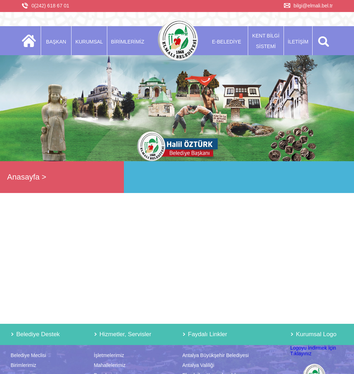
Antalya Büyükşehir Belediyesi (215, 355)
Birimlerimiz (23, 365)
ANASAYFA (31, 40)
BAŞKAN (56, 42)
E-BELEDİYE (226, 42)
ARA (322, 40)
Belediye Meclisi (28, 355)
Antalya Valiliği (198, 365)
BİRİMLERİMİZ (127, 42)
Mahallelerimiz (109, 365)
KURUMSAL (89, 42)
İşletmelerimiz (109, 355)
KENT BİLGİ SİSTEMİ (266, 41)
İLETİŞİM (298, 42)
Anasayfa (23, 177)
